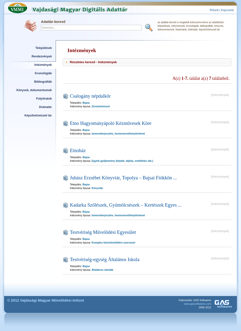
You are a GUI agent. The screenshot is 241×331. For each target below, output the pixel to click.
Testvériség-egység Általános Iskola (105, 259)
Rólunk (214, 10)
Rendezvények (42, 56)
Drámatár (45, 107)
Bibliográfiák (43, 81)
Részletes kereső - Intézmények (93, 62)
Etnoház (78, 150)
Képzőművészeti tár (38, 115)
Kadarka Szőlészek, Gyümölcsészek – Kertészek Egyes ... (125, 205)
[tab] (147, 62)
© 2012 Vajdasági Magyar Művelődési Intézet (45, 300)
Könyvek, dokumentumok (34, 90)
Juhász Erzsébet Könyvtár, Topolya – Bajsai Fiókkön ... (123, 177)
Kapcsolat (227, 10)
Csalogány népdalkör (90, 96)
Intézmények (43, 65)
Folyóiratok (44, 98)
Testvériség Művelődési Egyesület (103, 232)
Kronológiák (43, 73)
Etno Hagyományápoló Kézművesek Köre (110, 123)
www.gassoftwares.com (197, 303)
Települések (43, 48)
